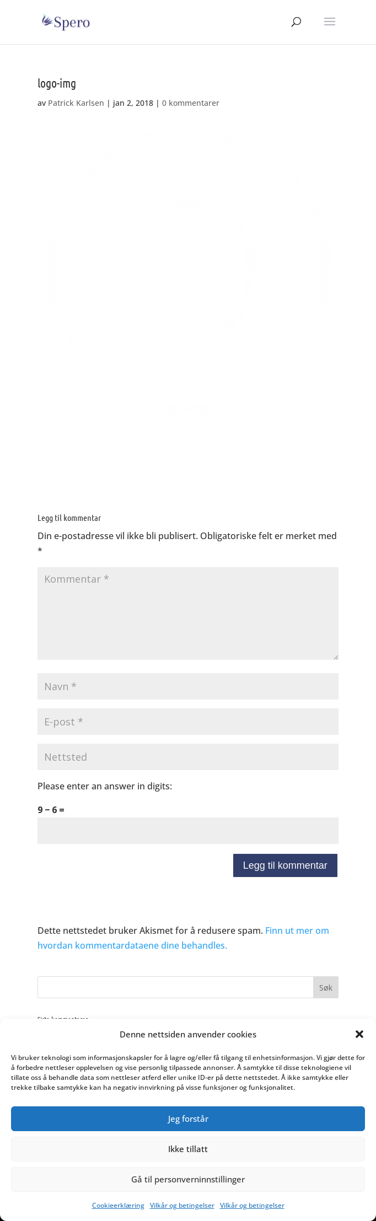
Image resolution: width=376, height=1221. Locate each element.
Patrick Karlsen (76, 103)
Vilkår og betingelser (182, 1205)
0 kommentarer (190, 103)
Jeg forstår (188, 1118)
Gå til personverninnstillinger (188, 1179)
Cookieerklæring (118, 1205)
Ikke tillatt (188, 1148)
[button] (359, 1034)
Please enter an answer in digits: (104, 786)
